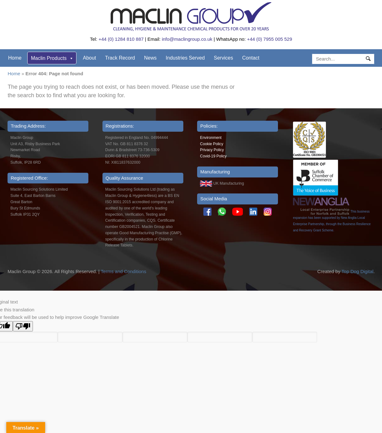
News (150, 58)
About (89, 58)
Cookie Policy (211, 144)
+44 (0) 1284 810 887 (121, 39)
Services (223, 58)
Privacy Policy (212, 150)
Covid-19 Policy (213, 156)
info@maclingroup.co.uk (187, 39)
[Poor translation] (23, 326)
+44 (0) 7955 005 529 (269, 39)
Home (15, 58)
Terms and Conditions (123, 271)
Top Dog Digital (358, 271)
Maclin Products (52, 58)
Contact (250, 58)
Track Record (120, 58)
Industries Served (185, 58)
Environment (211, 137)
